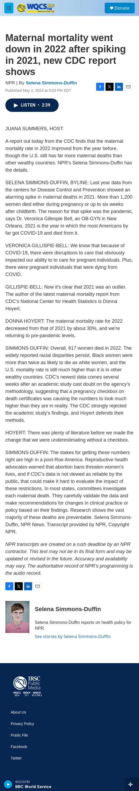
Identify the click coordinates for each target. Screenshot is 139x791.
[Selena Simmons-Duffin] (17, 617)
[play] (8, 784)
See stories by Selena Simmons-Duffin (73, 636)
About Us (18, 712)
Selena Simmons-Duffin (51, 82)
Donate (122, 8)
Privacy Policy (22, 724)
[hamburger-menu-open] (8, 8)
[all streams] (132, 784)
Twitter (16, 758)
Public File (19, 735)
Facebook (19, 747)
